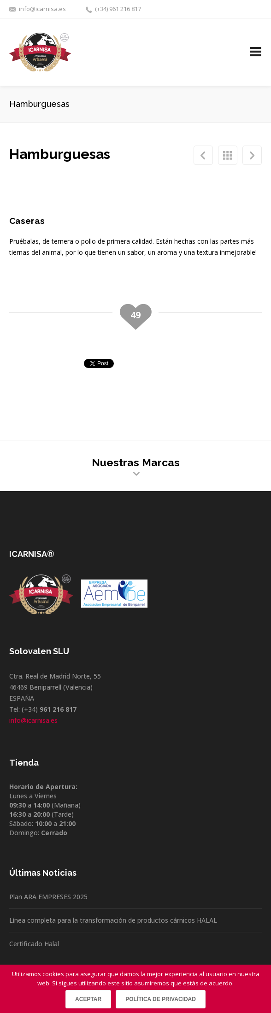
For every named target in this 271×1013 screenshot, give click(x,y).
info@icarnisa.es (42, 9)
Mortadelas (252, 155)
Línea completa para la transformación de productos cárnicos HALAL (113, 920)
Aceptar (88, 999)
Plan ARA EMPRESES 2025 (48, 896)
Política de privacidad (160, 999)
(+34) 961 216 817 (118, 9)
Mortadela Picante (203, 155)
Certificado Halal (34, 943)
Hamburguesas (227, 155)
